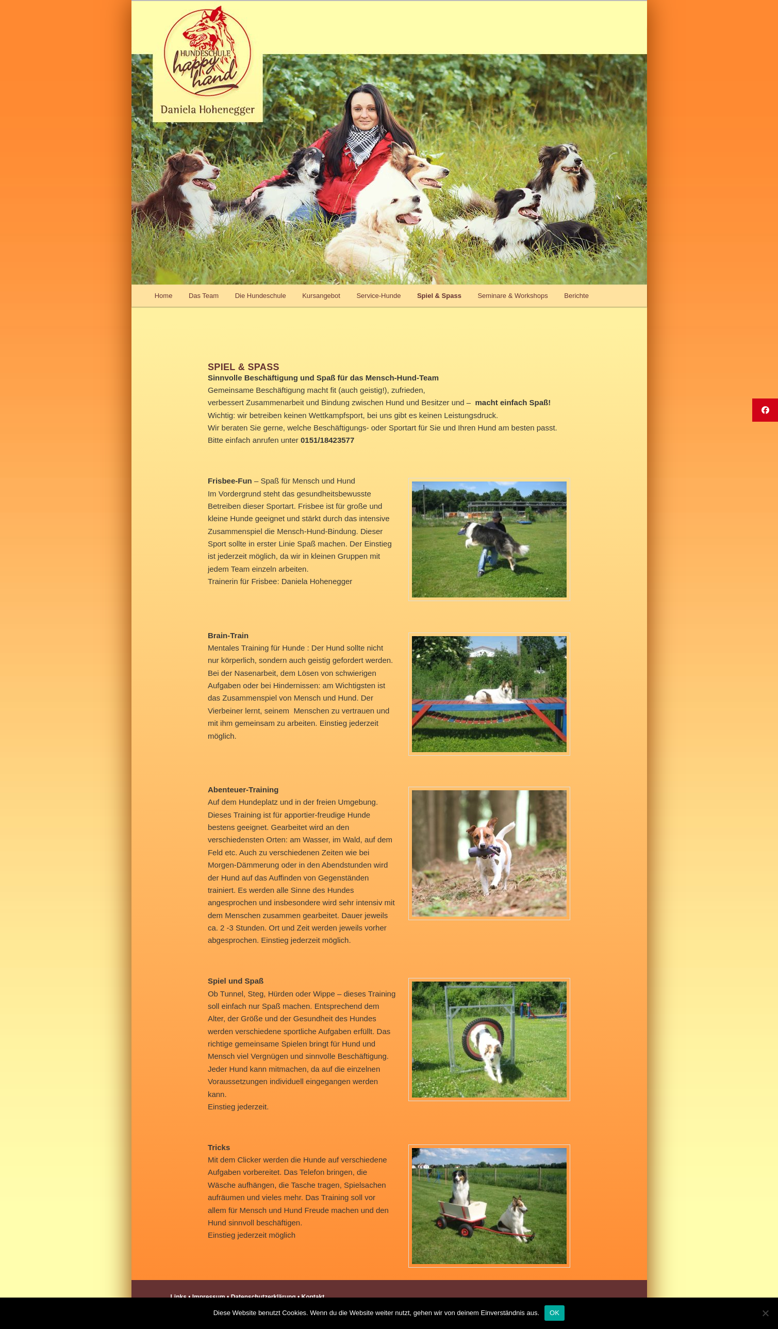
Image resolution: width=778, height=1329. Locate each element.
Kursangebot (321, 296)
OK (554, 1313)
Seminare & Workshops (512, 296)
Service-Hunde (378, 296)
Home (164, 296)
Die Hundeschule (260, 296)
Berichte (576, 296)
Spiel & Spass (439, 296)
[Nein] (765, 1313)
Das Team (204, 296)
